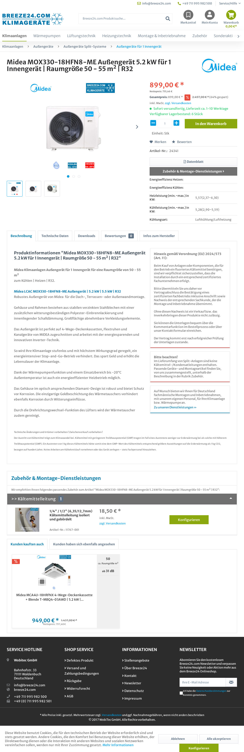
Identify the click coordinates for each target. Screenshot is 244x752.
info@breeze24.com (29, 685)
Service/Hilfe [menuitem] (228, 3)
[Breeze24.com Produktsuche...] (125, 18)
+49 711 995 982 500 (30, 697)
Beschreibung (21, 236)
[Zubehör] (199, 36)
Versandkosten (112, 715)
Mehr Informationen (118, 745)
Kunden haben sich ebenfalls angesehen (84, 544)
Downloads (86, 236)
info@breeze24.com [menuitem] (154, 3)
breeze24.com (25, 690)
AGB (68, 696)
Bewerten (182, 142)
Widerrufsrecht (77, 689)
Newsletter (131, 683)
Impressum (132, 698)
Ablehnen (178, 739)
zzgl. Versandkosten (178, 103)
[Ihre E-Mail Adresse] (203, 682)
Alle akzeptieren (219, 739)
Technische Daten (54, 236)
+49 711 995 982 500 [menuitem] (195, 3)
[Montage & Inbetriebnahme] (162, 36)
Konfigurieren (193, 519)
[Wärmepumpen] (46, 36)
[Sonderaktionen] (227, 36)
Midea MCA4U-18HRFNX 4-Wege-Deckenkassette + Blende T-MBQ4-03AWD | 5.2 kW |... (54, 597)
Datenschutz (133, 691)
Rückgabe (73, 681)
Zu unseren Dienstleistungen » (175, 407)
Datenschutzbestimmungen (211, 690)
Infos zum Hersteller (159, 236)
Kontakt (129, 676)
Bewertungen (119, 235)
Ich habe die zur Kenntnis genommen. (206, 692)
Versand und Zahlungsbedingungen (81, 671)
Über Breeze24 (134, 668)
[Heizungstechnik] (116, 36)
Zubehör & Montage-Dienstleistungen (193, 171)
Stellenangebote (135, 660)
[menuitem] (125, 20)
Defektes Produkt (78, 660)
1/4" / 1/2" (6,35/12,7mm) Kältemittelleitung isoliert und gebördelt (71, 515)
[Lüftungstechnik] (81, 36)
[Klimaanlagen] (14, 36)
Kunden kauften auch (27, 544)
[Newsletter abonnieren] (231, 682)
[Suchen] (167, 18)
